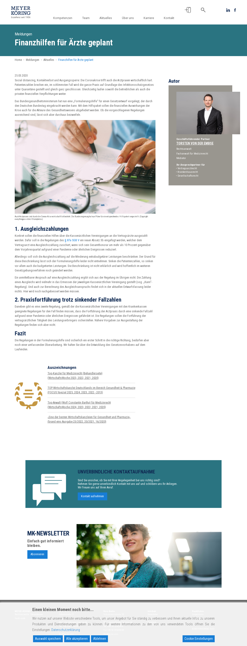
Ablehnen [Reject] (99, 639)
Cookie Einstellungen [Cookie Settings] (198, 639)
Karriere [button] (150, 18)
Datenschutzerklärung (65, 630)
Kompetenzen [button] (67, 18)
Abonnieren (37, 556)
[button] (188, 10)
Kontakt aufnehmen (92, 498)
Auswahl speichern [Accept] (48, 639)
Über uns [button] (130, 18)
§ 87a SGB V (72, 240)
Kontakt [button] (169, 18)
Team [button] (89, 18)
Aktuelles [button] (108, 18)
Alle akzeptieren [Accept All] (77, 639)
